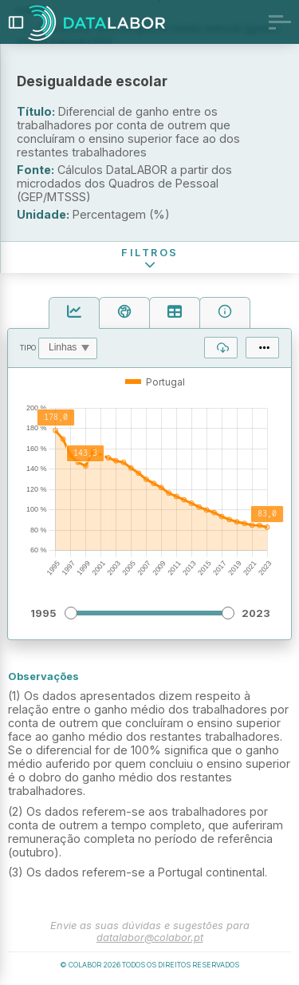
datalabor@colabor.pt (149, 937)
